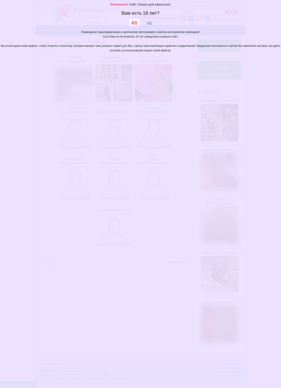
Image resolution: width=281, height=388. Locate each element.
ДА (134, 22)
